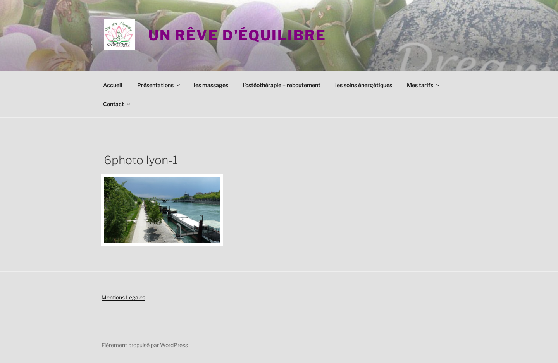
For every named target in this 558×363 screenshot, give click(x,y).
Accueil (112, 85)
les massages (211, 85)
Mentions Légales (123, 297)
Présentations (159, 85)
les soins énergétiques (363, 85)
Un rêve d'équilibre (237, 35)
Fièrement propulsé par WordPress (145, 345)
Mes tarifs (424, 85)
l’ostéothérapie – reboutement (281, 85)
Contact (117, 104)
